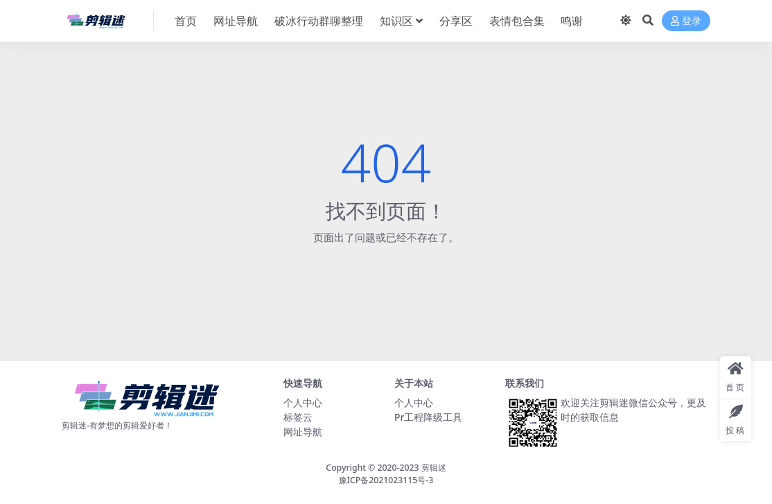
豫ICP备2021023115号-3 (386, 480)
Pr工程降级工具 (428, 417)
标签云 (298, 417)
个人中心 (302, 402)
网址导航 (302, 431)
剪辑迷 (433, 467)
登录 (686, 21)
